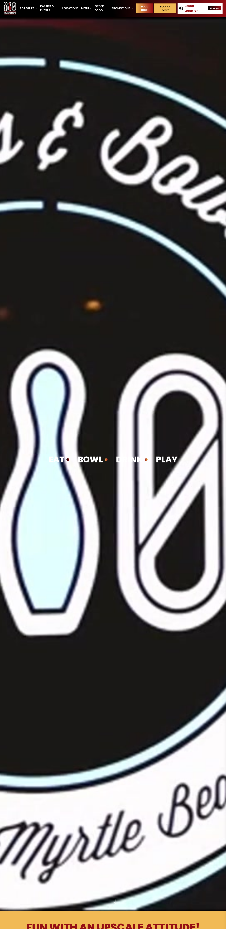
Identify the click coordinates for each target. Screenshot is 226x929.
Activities (28, 8)
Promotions (122, 8)
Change (214, 8)
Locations (70, 8)
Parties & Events (47, 8)
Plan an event (165, 8)
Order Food (99, 8)
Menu (86, 8)
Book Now (144, 8)
